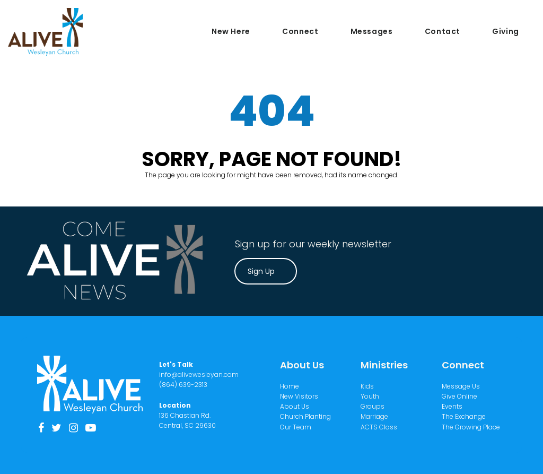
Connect (300, 31)
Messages (372, 31)
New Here (231, 31)
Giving (505, 31)
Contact (442, 31)
